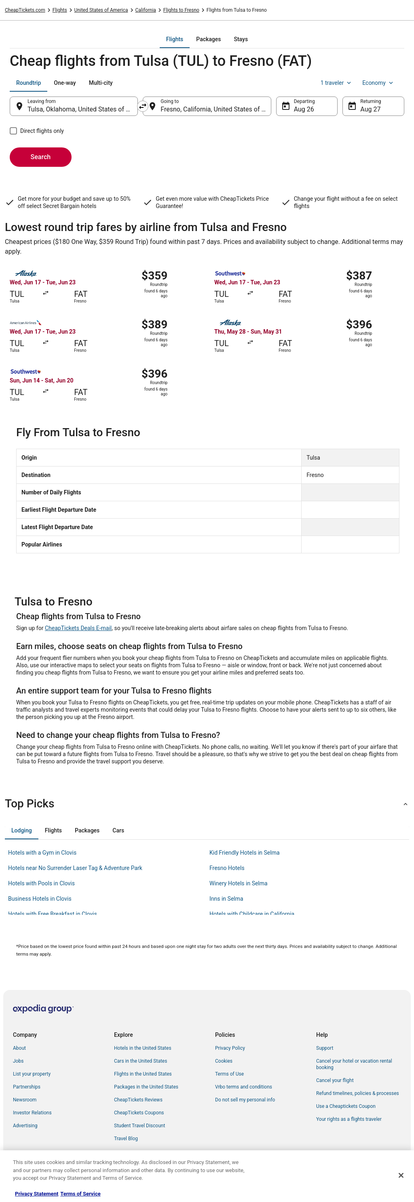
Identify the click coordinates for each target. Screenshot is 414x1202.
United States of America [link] (101, 10)
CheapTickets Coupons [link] (139, 1113)
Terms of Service (80, 1194)
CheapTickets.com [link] (25, 10)
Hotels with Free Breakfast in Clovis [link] (52, 914)
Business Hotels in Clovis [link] (40, 898)
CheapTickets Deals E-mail (78, 628)
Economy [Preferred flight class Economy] (378, 82)
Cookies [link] (223, 1061)
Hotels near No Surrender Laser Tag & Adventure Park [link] (75, 868)
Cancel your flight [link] (335, 1080)
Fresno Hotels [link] (227, 868)
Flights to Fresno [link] (181, 10)
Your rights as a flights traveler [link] (349, 1119)
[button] (207, 803)
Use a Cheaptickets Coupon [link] (346, 1106)
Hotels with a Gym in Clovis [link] (42, 852)
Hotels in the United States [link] (142, 1048)
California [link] (145, 10)
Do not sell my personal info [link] (245, 1100)
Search (41, 157)
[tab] (175, 39)
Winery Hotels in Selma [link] (238, 883)
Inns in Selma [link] (226, 898)
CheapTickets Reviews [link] (138, 1100)
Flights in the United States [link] (143, 1074)
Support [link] (324, 1048)
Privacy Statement (36, 1194)
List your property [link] (32, 1074)
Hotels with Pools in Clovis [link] (41, 883)
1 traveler (337, 82)
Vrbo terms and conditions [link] (243, 1087)
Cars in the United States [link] (140, 1061)
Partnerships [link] (26, 1087)
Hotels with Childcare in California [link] (251, 914)
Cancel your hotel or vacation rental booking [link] (354, 1064)
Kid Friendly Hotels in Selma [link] (244, 852)
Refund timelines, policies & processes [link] (357, 1093)
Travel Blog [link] (126, 1138)
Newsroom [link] (24, 1100)
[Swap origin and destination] (142, 106)
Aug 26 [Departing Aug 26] (304, 109)
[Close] (401, 1175)
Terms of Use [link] (229, 1074)
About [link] (19, 1048)
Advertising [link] (25, 1125)
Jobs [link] (18, 1061)
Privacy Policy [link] (230, 1048)
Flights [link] (60, 10)
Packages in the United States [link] (146, 1087)
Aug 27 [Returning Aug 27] (370, 109)
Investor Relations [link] (32, 1113)
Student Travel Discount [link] (139, 1125)
